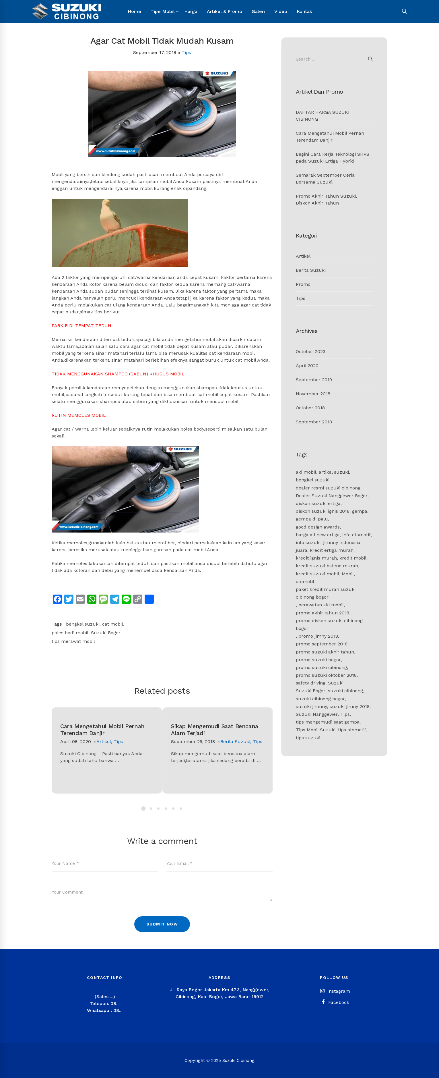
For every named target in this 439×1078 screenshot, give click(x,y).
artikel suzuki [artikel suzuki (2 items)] (334, 472)
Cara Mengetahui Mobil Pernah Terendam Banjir (102, 729)
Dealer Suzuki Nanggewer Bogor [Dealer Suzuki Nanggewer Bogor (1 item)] (332, 495)
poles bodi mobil (70, 632)
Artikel (103, 741)
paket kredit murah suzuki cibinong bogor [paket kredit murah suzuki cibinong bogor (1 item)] (326, 593)
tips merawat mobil (73, 641)
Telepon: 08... (105, 1003)
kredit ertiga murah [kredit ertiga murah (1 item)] (331, 550)
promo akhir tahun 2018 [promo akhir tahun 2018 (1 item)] (322, 613)
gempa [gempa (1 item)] (359, 511)
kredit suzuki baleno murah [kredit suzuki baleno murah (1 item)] (327, 565)
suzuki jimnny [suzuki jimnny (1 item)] (311, 706)
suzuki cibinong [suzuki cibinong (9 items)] (345, 690)
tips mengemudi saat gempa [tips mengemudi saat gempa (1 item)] (328, 722)
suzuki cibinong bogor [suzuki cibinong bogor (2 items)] (320, 698)
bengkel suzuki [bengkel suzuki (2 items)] (312, 480)
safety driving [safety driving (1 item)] (310, 683)
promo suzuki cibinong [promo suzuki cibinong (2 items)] (321, 667)
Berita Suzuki (235, 741)
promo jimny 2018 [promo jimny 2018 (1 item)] (318, 636)
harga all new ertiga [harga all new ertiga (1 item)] (318, 534)
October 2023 (310, 351)
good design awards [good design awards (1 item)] (318, 527)
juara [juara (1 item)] (301, 550)
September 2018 (314, 422)
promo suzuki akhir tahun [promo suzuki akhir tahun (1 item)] (325, 652)
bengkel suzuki (83, 624)
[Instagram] (334, 991)
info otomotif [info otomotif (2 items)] (356, 534)
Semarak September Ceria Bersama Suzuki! (325, 178)
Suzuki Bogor (106, 632)
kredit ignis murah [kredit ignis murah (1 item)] (316, 558)
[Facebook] (334, 1002)
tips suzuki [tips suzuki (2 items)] (308, 737)
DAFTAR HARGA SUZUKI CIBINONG (322, 115)
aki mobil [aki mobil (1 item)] (306, 472)
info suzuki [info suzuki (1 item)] (308, 542)
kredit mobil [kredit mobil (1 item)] (352, 558)
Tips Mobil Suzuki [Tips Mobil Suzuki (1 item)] (315, 729)
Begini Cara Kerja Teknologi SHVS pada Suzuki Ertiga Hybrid (332, 157)
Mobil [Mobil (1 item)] (348, 573)
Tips (186, 52)
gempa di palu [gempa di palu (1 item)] (312, 519)
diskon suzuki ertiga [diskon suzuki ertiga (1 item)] (318, 503)
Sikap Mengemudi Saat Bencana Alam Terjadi (214, 729)
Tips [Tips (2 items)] (345, 714)
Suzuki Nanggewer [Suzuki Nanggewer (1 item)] (317, 714)
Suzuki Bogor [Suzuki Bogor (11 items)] (310, 690)
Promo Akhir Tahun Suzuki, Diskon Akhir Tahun (326, 199)
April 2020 (307, 365)
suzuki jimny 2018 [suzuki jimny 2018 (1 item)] (350, 706)
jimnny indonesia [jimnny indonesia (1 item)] (341, 542)
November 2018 (313, 393)
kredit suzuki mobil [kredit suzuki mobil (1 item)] (317, 573)
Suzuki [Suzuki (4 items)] (335, 683)
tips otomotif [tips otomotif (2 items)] (352, 729)
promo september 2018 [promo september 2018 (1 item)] (321, 644)
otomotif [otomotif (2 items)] (305, 581)
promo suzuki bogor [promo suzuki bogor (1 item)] (318, 659)
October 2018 (310, 407)
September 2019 (314, 379)
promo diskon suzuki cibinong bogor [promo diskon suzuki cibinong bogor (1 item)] (329, 624)
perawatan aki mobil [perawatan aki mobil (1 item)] (321, 605)
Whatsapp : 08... (105, 1010)
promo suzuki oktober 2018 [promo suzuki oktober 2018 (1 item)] (326, 675)
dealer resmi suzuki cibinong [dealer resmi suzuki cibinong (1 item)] (328, 488)
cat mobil (112, 624)
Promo (303, 284)
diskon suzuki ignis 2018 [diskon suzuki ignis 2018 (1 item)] (322, 511)
